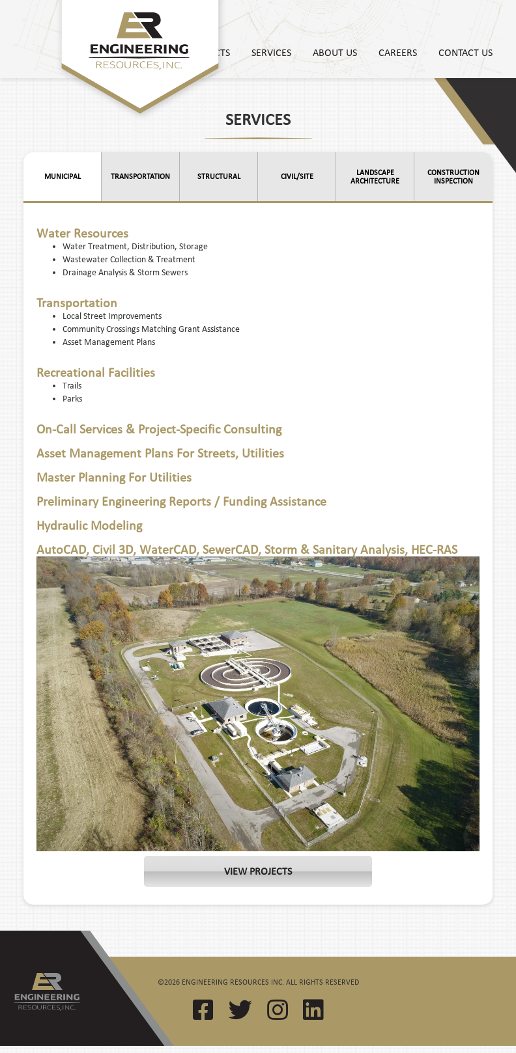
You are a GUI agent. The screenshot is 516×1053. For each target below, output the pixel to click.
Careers (398, 52)
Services (271, 52)
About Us (335, 52)
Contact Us (465, 52)
